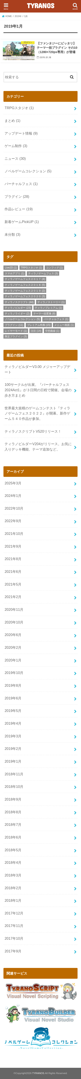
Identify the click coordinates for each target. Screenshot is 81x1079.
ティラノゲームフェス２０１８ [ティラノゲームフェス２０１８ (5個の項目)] (25, 284)
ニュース (15, 158)
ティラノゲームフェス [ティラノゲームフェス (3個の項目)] (43, 273)
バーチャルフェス (21, 184)
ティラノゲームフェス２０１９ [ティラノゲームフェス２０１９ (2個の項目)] (25, 290)
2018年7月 (13, 824)
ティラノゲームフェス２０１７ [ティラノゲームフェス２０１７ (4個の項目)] (25, 279)
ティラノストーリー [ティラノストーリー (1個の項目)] (51, 302)
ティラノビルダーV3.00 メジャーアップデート (37, 369)
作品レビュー (19, 209)
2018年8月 (13, 812)
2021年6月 (13, 571)
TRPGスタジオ (19, 108)
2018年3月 (13, 875)
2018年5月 (13, 850)
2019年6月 (13, 698)
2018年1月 (13, 900)
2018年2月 (13, 888)
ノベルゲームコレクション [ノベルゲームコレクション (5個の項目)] (22, 319)
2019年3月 (13, 736)
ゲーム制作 (16, 146)
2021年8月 (13, 559)
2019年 (18, 16)
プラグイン (17, 196)
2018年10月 (14, 786)
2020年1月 (13, 660)
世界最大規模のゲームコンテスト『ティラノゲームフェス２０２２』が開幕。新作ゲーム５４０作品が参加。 (37, 413)
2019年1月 (13, 761)
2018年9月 (13, 799)
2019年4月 (13, 723)
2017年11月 (14, 926)
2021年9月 (13, 546)
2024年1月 (13, 496)
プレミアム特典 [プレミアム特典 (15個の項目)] (39, 325)
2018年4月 (13, 862)
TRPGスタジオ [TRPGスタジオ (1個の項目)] (31, 267)
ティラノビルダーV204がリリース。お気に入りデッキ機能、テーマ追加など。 (38, 446)
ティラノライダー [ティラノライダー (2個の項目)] (17, 313)
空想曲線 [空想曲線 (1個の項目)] (52, 330)
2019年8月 (13, 685)
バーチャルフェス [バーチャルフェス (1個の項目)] (56, 319)
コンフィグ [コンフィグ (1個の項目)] (54, 267)
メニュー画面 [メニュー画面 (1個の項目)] (64, 325)
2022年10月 (14, 508)
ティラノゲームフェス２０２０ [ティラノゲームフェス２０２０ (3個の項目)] (25, 296)
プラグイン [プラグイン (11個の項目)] (14, 325)
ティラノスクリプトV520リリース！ (33, 431)
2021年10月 (14, 534)
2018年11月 (14, 774)
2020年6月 (13, 635)
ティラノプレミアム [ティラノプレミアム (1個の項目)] (48, 307)
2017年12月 (14, 913)
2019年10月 (14, 673)
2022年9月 (13, 521)
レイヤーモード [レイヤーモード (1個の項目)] (16, 330)
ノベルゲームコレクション (28, 171)
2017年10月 (14, 938)
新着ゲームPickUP (22, 222)
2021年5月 (13, 584)
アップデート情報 (21, 133)
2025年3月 (13, 483)
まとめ (12, 121)
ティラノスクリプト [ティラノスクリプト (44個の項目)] (19, 302)
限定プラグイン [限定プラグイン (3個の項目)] (16, 336)
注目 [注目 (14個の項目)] (36, 330)
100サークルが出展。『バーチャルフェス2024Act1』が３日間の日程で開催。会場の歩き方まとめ (38, 390)
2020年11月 (14, 609)
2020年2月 (13, 647)
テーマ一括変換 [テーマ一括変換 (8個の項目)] (44, 313)
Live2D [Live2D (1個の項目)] (11, 267)
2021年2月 (13, 597)
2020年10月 (14, 622)
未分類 (12, 234)
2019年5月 (13, 711)
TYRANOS (40, 5)
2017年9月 (13, 951)
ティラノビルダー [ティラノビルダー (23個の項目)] (18, 307)
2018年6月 (13, 837)
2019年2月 (13, 749)
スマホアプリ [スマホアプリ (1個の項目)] (14, 273)
